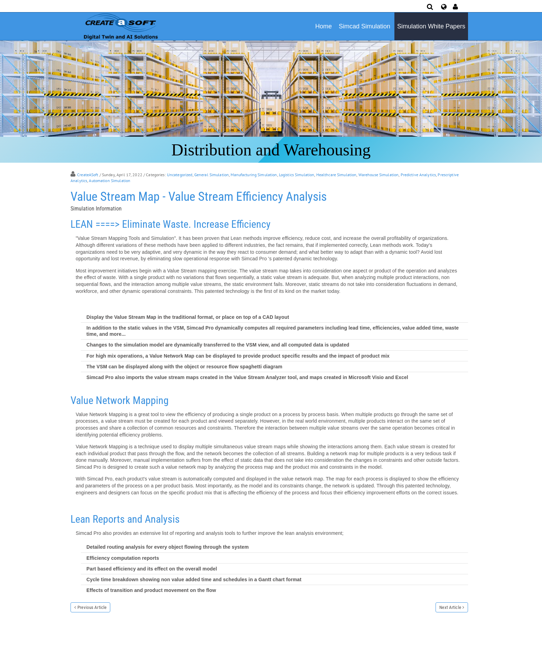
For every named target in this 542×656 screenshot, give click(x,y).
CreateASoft (87, 174)
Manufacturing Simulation (254, 174)
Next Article (450, 607)
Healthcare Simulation (336, 174)
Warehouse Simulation (378, 174)
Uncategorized (180, 174)
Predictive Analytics (418, 174)
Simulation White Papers (431, 26)
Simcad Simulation (364, 26)
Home (323, 26)
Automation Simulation (109, 180)
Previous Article (91, 607)
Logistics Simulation (297, 174)
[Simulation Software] (119, 26)
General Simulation (211, 174)
